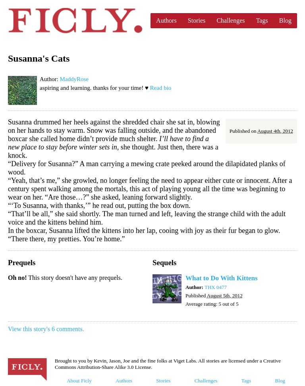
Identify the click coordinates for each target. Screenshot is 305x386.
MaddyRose (74, 79)
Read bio (161, 88)
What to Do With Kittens (221, 278)
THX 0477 (216, 287)
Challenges (230, 20)
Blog (285, 20)
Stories (196, 20)
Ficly (75, 20)
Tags (262, 20)
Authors (166, 20)
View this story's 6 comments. (46, 329)
